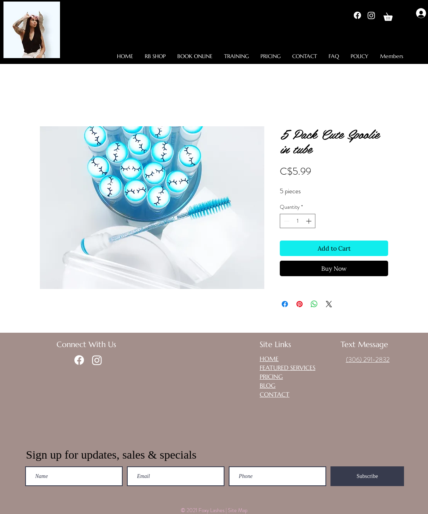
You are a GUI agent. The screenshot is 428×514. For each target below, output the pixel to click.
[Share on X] (329, 304)
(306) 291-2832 (368, 359)
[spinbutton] (298, 221)
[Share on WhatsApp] (314, 304)
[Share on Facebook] (284, 304)
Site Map (238, 510)
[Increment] (309, 221)
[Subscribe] (367, 476)
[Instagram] (371, 15)
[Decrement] (286, 221)
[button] (391, 15)
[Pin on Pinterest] (299, 304)
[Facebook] (357, 15)
